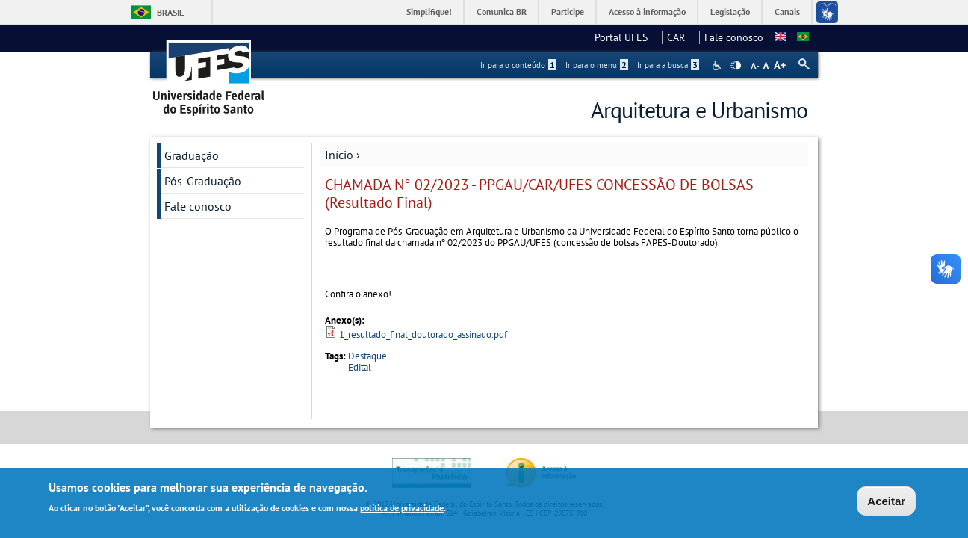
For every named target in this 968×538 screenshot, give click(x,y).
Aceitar (886, 502)
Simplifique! (429, 11)
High (735, 66)
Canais (787, 11)
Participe (567, 11)
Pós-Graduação (202, 180)
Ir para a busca (668, 65)
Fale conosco (733, 37)
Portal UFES (626, 37)
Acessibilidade (718, 65)
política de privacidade (402, 509)
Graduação (191, 155)
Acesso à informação (647, 11)
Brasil (170, 12)
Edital (359, 367)
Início (339, 154)
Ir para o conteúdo (518, 65)
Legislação (730, 11)
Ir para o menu (596, 65)
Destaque (367, 356)
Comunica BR (502, 11)
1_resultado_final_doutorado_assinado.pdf (423, 334)
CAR (680, 37)
